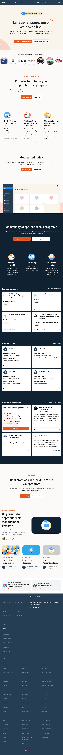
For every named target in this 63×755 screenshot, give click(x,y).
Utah (43, 703)
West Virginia (47, 728)
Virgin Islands (47, 716)
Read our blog (25, 496)
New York (25, 724)
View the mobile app (31, 142)
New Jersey (26, 716)
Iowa (4, 733)
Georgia (5, 707)
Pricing (5, 607)
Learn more (37, 97)
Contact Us (7, 651)
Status (5, 620)
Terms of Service (9, 638)
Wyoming (45, 737)
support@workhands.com (46, 588)
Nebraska (25, 703)
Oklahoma (45, 664)
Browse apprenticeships (54, 288)
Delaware (6, 698)
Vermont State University (47, 294)
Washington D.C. (47, 724)
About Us (6, 634)
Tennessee (46, 694)
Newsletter (19, 602)
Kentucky (6, 741)
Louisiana (25, 664)
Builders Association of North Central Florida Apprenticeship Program (49, 316)
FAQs (4, 611)
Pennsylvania (47, 672)
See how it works (10, 142)
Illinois (5, 724)
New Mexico (26, 720)
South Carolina (44, 371)
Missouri (25, 694)
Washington (46, 720)
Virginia (45, 711)
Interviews (19, 615)
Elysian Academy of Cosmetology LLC (45, 408)
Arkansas (6, 681)
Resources (6, 615)
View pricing (37, 169)
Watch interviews (37, 496)
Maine (24, 668)
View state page (16, 365)
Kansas (5, 737)
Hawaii (5, 716)
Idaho (4, 720)
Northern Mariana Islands (28, 738)
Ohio (23, 743)
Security (6, 647)
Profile (47, 429)
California (42, 348)
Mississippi (26, 690)
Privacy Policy (8, 642)
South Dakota (47, 690)
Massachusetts (27, 677)
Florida (5, 703)
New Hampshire (27, 711)
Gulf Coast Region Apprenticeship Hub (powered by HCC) (18, 296)
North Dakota (27, 733)
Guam (4, 711)
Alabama (6, 664)
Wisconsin (45, 733)
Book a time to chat (14, 589)
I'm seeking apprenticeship (41, 239)
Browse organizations (55, 402)
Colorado (6, 690)
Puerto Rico (46, 677)
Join (4, 624)
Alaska (5, 668)
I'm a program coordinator (22, 239)
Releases (18, 611)
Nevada (24, 707)
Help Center (19, 607)
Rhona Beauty (43, 435)
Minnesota (26, 685)
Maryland (25, 672)
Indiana (5, 728)
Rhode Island (46, 681)
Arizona (5, 677)
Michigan (12, 371)
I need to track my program (23, 41)
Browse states (57, 343)
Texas (11, 348)
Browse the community (41, 41)
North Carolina (27, 728)
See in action (49, 142)
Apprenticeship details (16, 309)
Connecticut (7, 694)
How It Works (7, 602)
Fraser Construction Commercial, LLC (15, 436)
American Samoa (8, 672)
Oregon (44, 668)
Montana (25, 698)
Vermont (45, 707)
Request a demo (26, 97)
